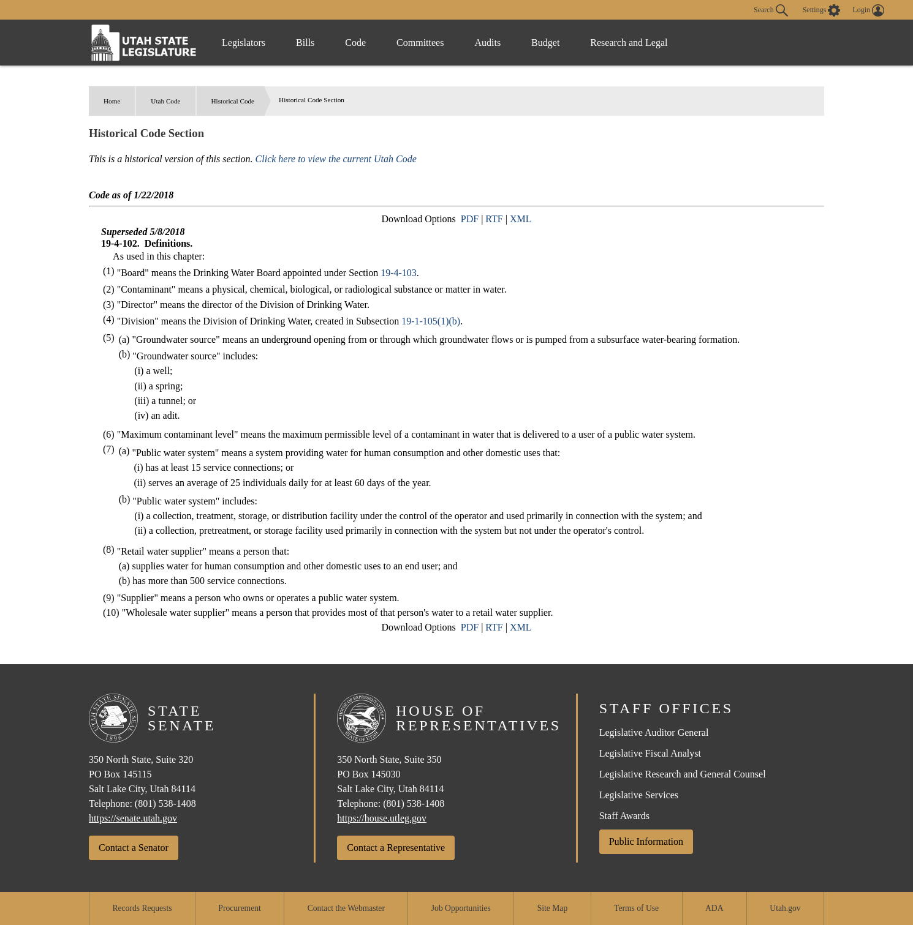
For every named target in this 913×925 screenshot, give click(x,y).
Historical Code (233, 101)
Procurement (239, 908)
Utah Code (165, 101)
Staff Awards (624, 816)
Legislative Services (638, 795)
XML (521, 219)
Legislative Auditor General (654, 732)
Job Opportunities (461, 908)
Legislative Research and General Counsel (682, 774)
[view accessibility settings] (821, 10)
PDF (470, 219)
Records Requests (142, 908)
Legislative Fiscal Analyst (650, 753)
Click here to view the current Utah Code (336, 159)
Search (771, 10)
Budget (545, 42)
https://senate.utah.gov (133, 818)
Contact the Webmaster (346, 908)
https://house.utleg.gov (381, 818)
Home (112, 101)
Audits (487, 42)
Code (355, 42)
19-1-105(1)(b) (430, 321)
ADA (714, 908)
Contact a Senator (134, 847)
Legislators (243, 42)
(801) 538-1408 (165, 803)
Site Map (552, 908)
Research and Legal (628, 42)
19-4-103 (399, 273)
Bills (305, 42)
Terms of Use (636, 908)
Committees (420, 42)
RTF (493, 219)
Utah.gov (785, 908)
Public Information (646, 841)
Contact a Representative (396, 847)
